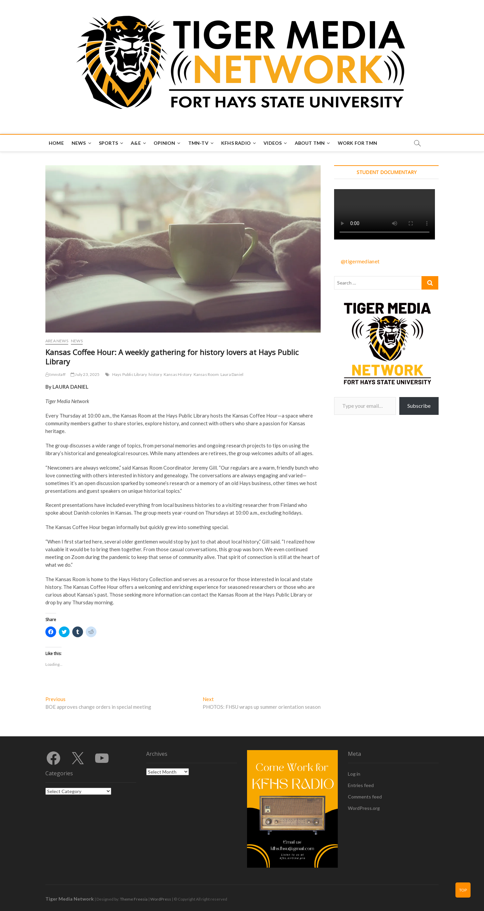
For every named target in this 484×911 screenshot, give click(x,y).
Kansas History (178, 374)
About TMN (310, 143)
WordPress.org (364, 808)
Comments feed (365, 796)
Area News (56, 340)
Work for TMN (357, 143)
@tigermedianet (360, 261)
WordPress (160, 899)
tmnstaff (55, 374)
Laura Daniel (231, 374)
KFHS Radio (236, 143)
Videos (273, 143)
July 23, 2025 (85, 374)
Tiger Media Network (69, 899)
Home (56, 143)
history (155, 374)
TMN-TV (198, 143)
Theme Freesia (134, 899)
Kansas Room (206, 374)
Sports (108, 143)
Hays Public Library (129, 374)
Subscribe (419, 405)
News (79, 143)
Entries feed (361, 785)
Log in (354, 774)
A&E (136, 143)
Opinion (164, 143)
